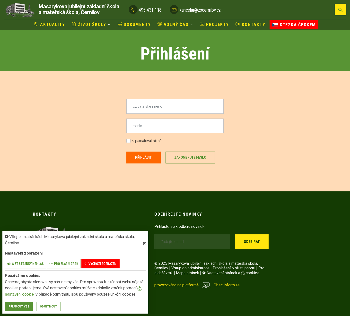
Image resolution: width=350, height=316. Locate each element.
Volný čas (173, 24)
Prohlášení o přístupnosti (234, 268)
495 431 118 (150, 10)
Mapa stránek (187, 273)
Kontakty (250, 24)
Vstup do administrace (190, 268)
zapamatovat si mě (143, 140)
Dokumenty (134, 24)
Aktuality (49, 24)
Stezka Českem (294, 24)
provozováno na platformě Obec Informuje (197, 285)
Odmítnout (48, 306)
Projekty (214, 24)
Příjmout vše (19, 306)
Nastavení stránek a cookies (230, 273)
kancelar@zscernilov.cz (199, 10)
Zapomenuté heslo (190, 157)
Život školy (89, 24)
